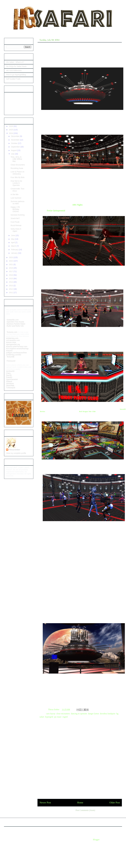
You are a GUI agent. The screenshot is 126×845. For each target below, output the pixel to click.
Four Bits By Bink (17, 177)
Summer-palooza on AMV (17, 202)
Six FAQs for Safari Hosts (16, 66)
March (14, 246)
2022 (11, 261)
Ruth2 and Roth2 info (15, 326)
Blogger (96, 839)
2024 (11, 133)
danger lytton (93, 713)
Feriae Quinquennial (56, 210)
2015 (11, 278)
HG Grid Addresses (14, 71)
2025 (11, 130)
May (13, 239)
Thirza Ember (14, 450)
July (13, 154)
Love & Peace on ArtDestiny (17, 173)
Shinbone (10, 383)
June (13, 235)
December (15, 136)
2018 (11, 268)
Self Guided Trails (13, 79)
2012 (11, 289)
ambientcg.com (12, 338)
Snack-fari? (15, 218)
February (15, 250)
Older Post (114, 802)
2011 (11, 292)
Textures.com (12, 332)
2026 (11, 126)
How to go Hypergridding (16, 75)
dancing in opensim (79, 713)
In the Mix (14, 194)
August (14, 150)
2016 (11, 275)
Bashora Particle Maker (16, 324)
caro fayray (50, 713)
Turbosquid (10, 388)
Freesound (10, 361)
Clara (8, 373)
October (14, 143)
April (13, 242)
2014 (11, 282)
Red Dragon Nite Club (87, 411)
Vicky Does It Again (16, 230)
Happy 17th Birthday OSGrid (15, 209)
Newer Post (45, 802)
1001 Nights (77, 205)
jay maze (57, 717)
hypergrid (49, 717)
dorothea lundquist (107, 713)
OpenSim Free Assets (15, 322)
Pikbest (9, 381)
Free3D (9, 377)
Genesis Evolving (18, 215)
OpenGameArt (12, 379)
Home (80, 802)
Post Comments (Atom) (85, 810)
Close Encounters (18, 165)
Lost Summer (16, 198)
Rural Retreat (16, 225)
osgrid (65, 717)
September (15, 147)
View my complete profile (16, 453)
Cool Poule (15, 222)
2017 (11, 271)
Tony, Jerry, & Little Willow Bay (16, 159)
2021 (11, 264)
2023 (11, 257)
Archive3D (10, 371)
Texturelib (10, 357)
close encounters (63, 713)
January (14, 253)
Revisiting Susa (17, 168)
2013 (11, 286)
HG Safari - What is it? (15, 62)
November (15, 140)
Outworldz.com (13, 320)
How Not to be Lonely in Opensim (16, 183)
